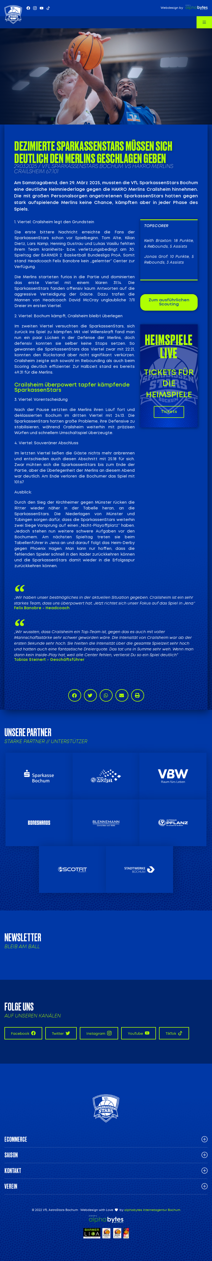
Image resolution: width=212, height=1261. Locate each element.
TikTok (174, 1033)
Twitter (61, 1033)
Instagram (99, 1033)
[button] (74, 695)
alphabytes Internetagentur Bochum (152, 1210)
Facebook (23, 1033)
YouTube (138, 1033)
